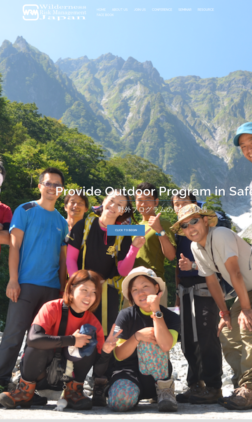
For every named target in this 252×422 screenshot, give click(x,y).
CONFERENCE (162, 9)
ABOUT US (120, 9)
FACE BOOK (105, 15)
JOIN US (140, 9)
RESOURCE (206, 9)
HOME (101, 9)
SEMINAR (185, 9)
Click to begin (126, 230)
